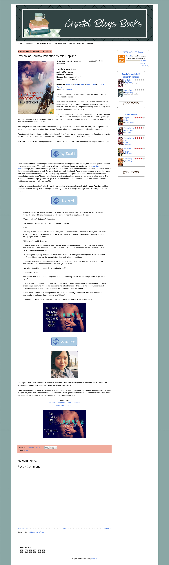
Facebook (61, 403)
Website (52, 403)
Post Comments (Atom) (36, 532)
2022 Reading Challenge (133, 52)
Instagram (60, 405)
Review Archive (60, 43)
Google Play (101, 84)
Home (20, 43)
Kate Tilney (128, 161)
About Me (29, 43)
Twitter (68, 403)
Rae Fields (128, 82)
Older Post (107, 528)
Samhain (60, 87)
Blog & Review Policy (43, 43)
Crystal (128, 56)
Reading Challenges (76, 43)
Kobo (88, 84)
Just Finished (131, 115)
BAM (94, 84)
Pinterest (76, 403)
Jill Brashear (129, 153)
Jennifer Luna (129, 92)
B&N (76, 84)
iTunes (82, 84)
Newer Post (22, 528)
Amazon (69, 84)
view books (145, 65)
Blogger (94, 558)
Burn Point (127, 80)
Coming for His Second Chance (128, 140)
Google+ (69, 405)
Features (90, 43)
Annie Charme (129, 122)
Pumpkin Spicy (128, 159)
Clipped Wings (128, 90)
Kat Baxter (128, 132)
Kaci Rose (128, 144)
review (26, 451)
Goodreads (67, 89)
